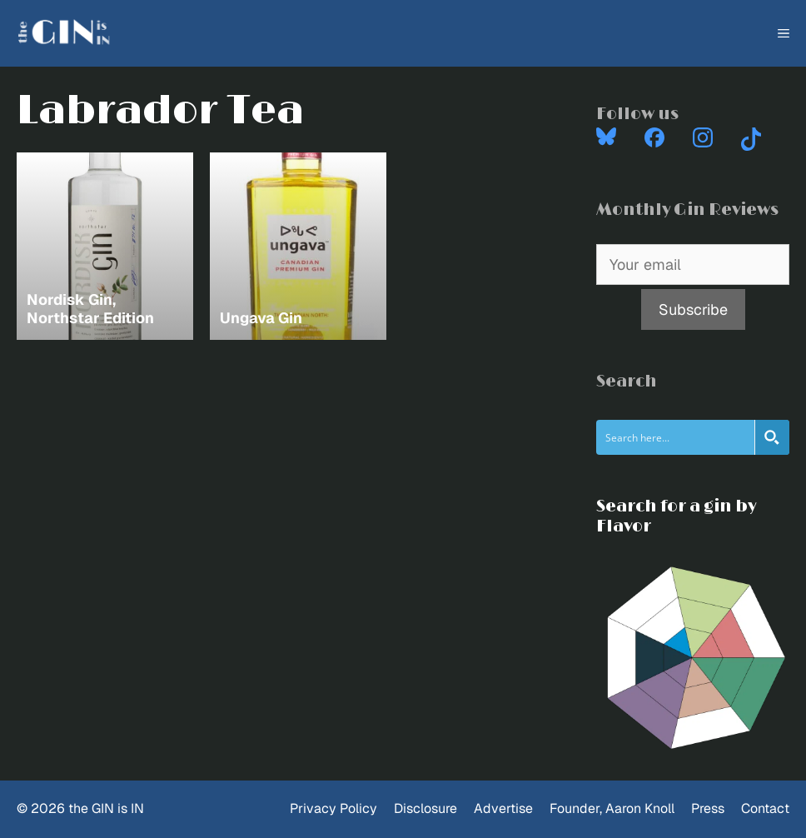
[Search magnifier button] (771, 437)
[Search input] (676, 437)
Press (707, 808)
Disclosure (425, 808)
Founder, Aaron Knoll (612, 808)
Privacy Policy (333, 808)
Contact (765, 808)
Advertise (503, 808)
